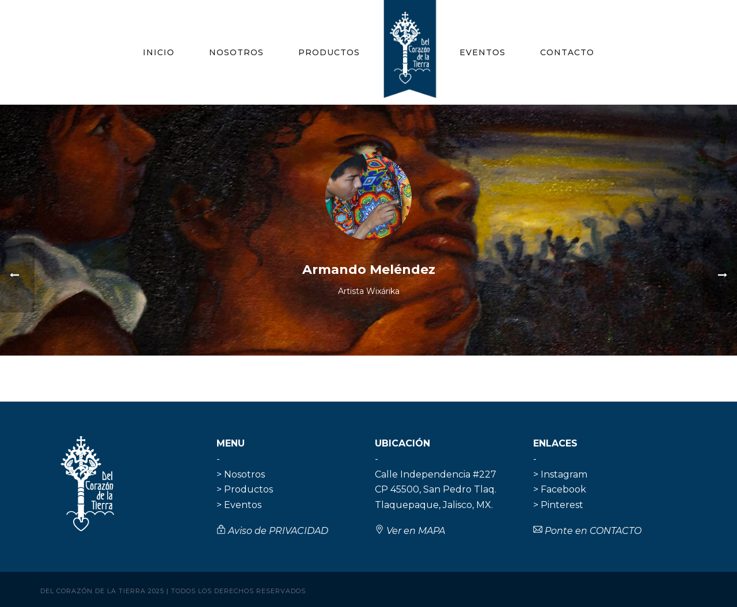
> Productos (244, 489)
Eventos (482, 52)
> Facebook (559, 489)
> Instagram (560, 474)
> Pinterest (558, 504)
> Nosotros (240, 474)
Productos (329, 52)
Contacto (567, 52)
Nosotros (236, 52)
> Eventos (238, 504)
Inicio (158, 52)
